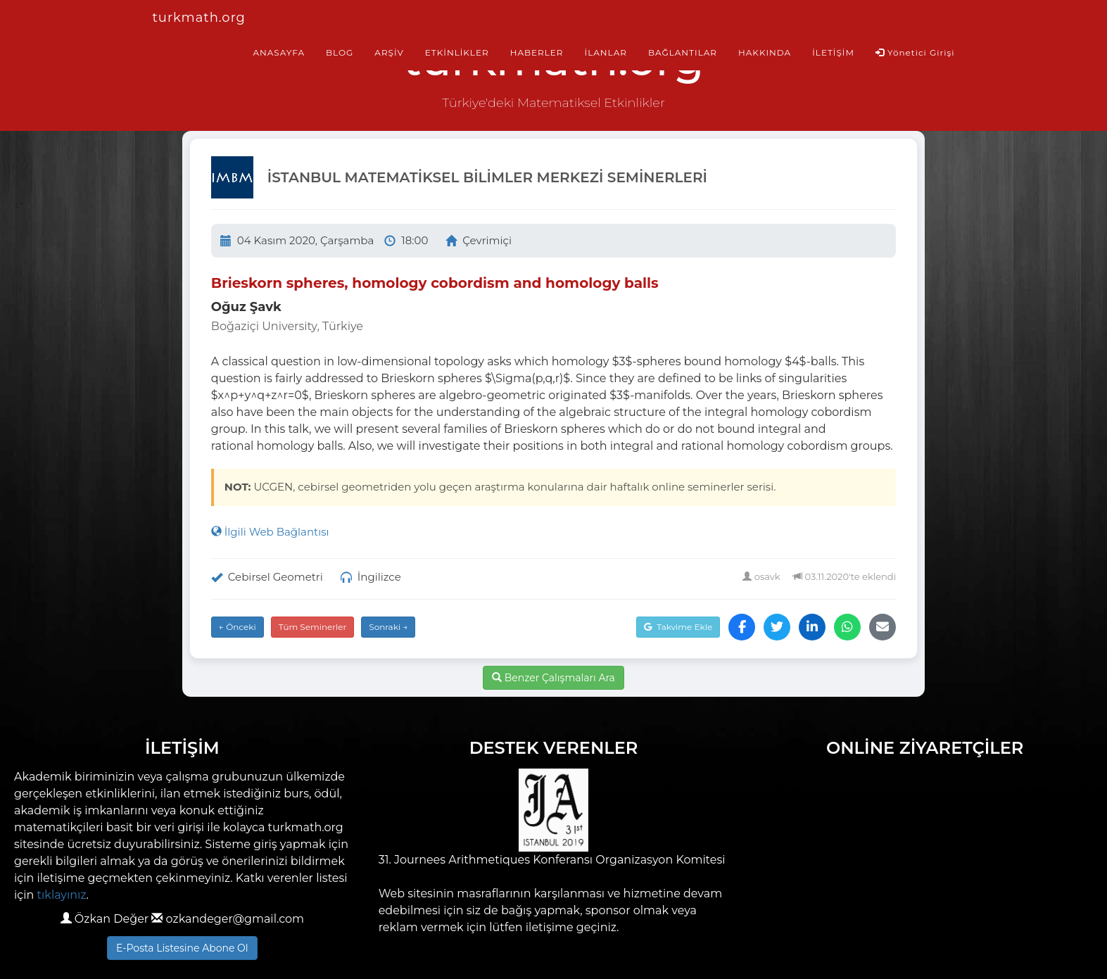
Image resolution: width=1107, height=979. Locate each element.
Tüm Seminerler (313, 626)
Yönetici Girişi (915, 52)
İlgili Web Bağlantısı (270, 531)
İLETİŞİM (833, 52)
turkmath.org (199, 17)
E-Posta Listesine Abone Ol (182, 948)
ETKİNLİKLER (457, 52)
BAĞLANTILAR (682, 52)
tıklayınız (62, 895)
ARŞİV (388, 52)
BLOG (339, 52)
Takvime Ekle (678, 626)
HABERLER (537, 52)
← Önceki (237, 626)
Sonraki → (388, 626)
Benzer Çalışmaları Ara (553, 677)
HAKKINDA (764, 52)
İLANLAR (606, 52)
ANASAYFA (279, 52)
